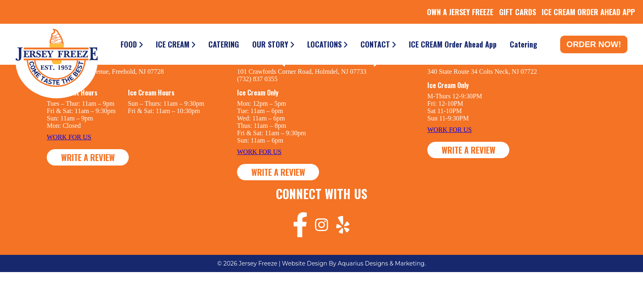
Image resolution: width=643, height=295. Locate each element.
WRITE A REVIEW (88, 157)
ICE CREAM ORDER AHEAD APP (588, 12)
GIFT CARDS (517, 12)
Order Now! (593, 44)
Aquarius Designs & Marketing (381, 263)
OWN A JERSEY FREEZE (460, 12)
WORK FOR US (69, 137)
